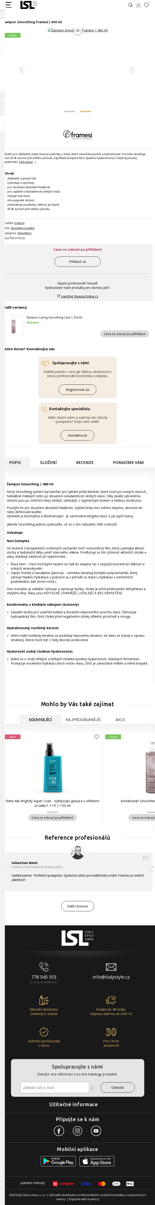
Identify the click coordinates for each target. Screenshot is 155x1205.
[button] (69, 111)
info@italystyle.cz (111, 977)
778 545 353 (43, 977)
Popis (15, 462)
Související (40, 719)
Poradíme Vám (128, 462)
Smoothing (24, 233)
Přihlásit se (77, 261)
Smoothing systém (23, 228)
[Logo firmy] (29, 5)
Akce (120, 719)
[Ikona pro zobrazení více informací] (92, 1088)
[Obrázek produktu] (78, 71)
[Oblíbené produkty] (148, 5)
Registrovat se (77, 389)
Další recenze (77, 906)
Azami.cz (93, 1199)
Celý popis (26, 162)
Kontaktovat (77, 435)
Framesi (19, 223)
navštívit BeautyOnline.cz (77, 296)
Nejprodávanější (83, 719)
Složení (48, 462)
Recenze (85, 462)
